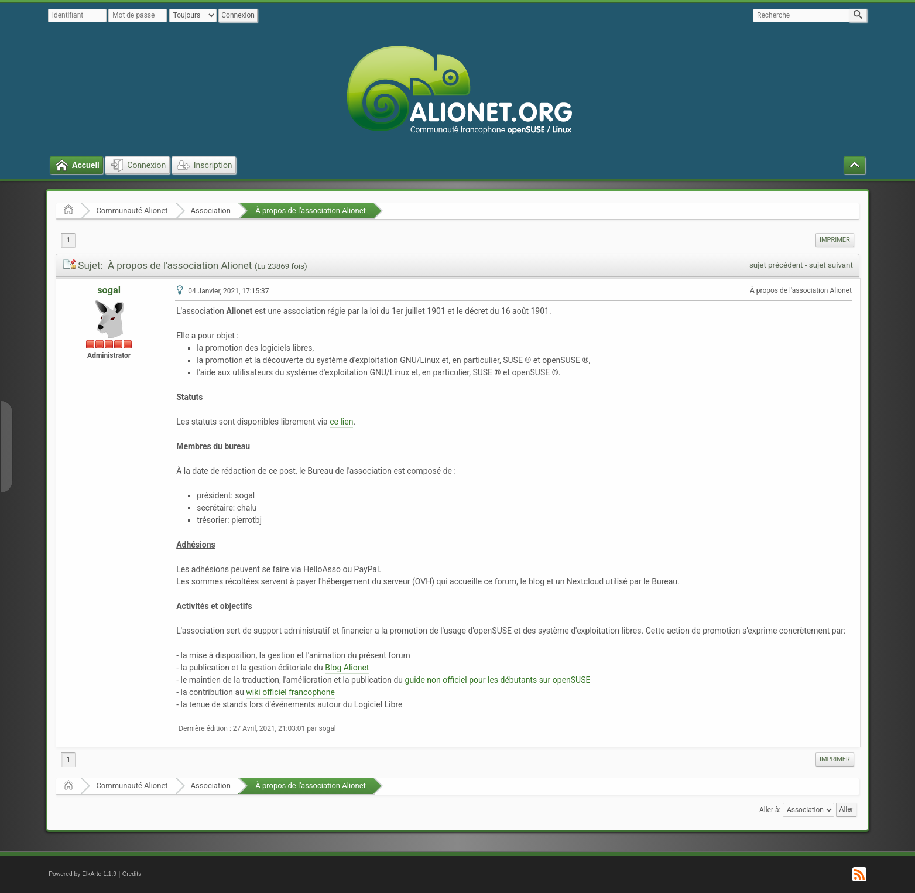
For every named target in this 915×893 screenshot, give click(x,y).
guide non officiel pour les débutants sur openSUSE (498, 680)
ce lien (341, 421)
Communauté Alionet (131, 210)
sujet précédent (776, 265)
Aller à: (769, 809)
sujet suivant (831, 265)
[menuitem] (834, 240)
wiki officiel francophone (290, 692)
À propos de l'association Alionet (309, 210)
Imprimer (835, 240)
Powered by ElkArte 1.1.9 (82, 874)
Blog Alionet (347, 667)
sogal (109, 290)
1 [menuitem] (68, 240)
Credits (132, 874)
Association (211, 210)
